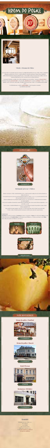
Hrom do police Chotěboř (25, 330)
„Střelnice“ (38, 80)
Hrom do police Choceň (25, 352)
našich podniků (25, 85)
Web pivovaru (25, 255)
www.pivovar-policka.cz (25, 431)
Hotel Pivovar (25, 375)
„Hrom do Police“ (42, 79)
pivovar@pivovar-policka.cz (26, 429)
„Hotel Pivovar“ (27, 80)
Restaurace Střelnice (25, 398)
